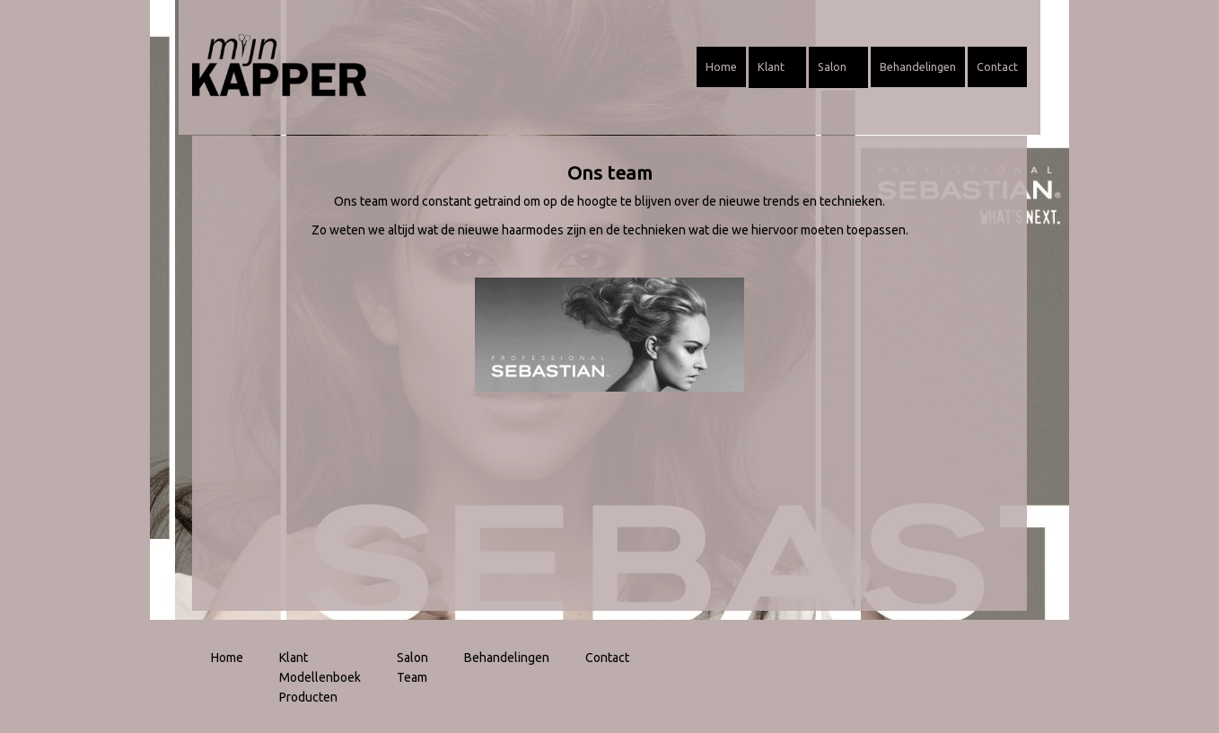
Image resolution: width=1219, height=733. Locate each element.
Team (412, 677)
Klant (777, 66)
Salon (838, 66)
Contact (997, 66)
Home (721, 66)
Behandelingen (918, 66)
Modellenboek (320, 677)
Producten (308, 697)
